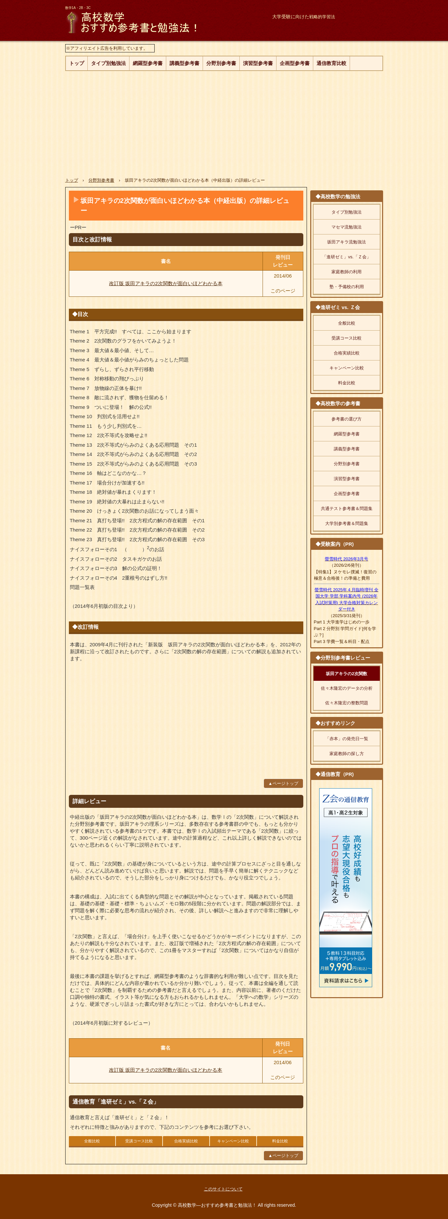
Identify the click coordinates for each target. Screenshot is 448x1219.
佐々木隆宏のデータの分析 (347, 688)
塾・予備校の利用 (346, 286)
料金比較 (280, 1141)
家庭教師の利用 (346, 271)
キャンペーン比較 (233, 1141)
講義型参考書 (184, 63)
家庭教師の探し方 (346, 753)
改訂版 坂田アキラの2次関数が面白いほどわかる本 (166, 283)
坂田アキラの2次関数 (346, 673)
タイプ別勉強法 (108, 63)
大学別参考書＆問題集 (346, 523)
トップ (76, 63)
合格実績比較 (186, 1141)
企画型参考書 (295, 63)
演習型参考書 (258, 63)
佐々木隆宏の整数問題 (346, 702)
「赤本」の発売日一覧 (346, 738)
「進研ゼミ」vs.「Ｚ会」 (346, 256)
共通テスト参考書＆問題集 (347, 508)
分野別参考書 (221, 63)
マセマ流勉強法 (346, 227)
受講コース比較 (139, 1141)
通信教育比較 (331, 63)
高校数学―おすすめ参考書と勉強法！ (150, 21)
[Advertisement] (224, 120)
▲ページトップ (283, 783)
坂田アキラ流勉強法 (346, 241)
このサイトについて (223, 1189)
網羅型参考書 (148, 63)
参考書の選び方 (346, 419)
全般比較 (92, 1141)
